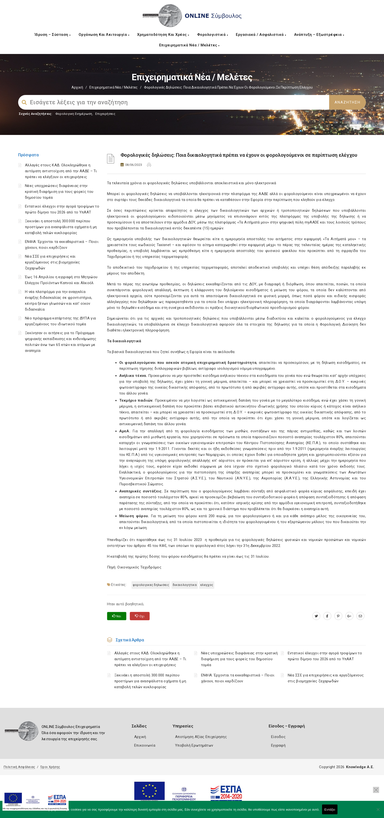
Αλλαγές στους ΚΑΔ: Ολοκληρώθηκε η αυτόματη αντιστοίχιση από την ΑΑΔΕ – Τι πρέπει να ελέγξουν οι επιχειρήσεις (61, 171)
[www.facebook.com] (327, 616)
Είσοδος (278, 737)
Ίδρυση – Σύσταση (53, 34)
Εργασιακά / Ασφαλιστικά (261, 34)
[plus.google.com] (349, 616)
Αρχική (77, 87)
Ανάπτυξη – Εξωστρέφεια (319, 34)
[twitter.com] (316, 616)
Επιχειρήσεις (105, 114)
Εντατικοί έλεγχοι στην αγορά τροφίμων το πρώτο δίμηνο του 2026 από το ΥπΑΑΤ (325, 656)
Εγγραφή (278, 745)
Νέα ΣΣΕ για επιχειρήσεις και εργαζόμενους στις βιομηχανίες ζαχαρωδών (52, 262)
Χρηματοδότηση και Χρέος (163, 34)
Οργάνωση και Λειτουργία (104, 34)
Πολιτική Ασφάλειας (19, 767)
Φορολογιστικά (212, 34)
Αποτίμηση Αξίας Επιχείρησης (201, 737)
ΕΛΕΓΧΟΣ (206, 585)
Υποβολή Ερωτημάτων (194, 745)
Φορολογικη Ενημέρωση (73, 114)
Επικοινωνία (144, 745)
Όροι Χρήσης (50, 767)
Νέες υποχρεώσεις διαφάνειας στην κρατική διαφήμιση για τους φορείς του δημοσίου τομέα (59, 192)
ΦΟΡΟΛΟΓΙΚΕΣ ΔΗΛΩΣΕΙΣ (151, 585)
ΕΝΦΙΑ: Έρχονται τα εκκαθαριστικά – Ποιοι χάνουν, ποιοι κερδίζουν (238, 678)
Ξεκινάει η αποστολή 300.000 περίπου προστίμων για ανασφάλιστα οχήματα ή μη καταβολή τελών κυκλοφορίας (61, 227)
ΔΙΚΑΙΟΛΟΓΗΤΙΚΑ (185, 585)
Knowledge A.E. (360, 767)
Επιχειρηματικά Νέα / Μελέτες (189, 45)
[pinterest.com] (338, 616)
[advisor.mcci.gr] (360, 616)
